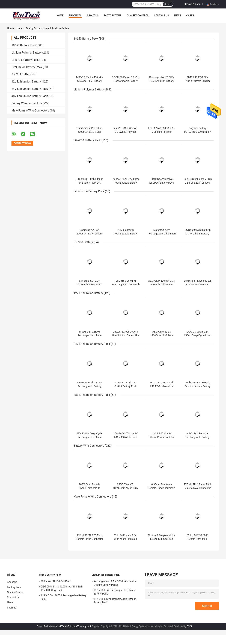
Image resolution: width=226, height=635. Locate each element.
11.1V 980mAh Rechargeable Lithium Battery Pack (114, 592)
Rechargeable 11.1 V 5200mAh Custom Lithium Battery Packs (115, 583)
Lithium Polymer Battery (26, 52)
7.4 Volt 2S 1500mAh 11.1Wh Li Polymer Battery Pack (125, 132)
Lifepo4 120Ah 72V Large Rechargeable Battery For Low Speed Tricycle (126, 183)
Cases (190, 15)
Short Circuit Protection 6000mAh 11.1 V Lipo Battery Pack (89, 132)
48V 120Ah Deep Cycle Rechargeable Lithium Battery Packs (89, 437)
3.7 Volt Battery (21, 74)
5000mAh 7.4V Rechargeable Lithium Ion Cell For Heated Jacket (161, 233)
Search (167, 4)
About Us (93, 15)
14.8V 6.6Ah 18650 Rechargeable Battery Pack (63, 597)
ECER (189, 626)
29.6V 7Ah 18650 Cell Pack (56, 581)
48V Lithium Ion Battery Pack (29, 96)
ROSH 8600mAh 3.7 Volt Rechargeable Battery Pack (125, 81)
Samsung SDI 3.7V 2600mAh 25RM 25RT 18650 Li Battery (89, 284)
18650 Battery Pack (23, 45)
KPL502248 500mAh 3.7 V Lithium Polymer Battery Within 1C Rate (161, 132)
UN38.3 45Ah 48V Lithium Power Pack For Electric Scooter (161, 437)
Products (75, 15)
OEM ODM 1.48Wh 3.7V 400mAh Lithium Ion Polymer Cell (161, 284)
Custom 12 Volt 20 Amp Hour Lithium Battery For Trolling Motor (125, 335)
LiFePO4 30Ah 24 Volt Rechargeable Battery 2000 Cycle (89, 386)
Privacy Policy (43, 626)
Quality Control (138, 15)
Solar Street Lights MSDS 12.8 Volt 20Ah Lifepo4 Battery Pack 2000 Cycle (197, 183)
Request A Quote (192, 4)
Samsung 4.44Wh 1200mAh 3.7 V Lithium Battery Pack (89, 233)
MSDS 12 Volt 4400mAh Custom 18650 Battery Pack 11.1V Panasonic (89, 81)
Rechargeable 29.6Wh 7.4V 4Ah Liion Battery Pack (161, 81)
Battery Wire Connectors (26, 103)
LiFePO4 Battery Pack (25, 59)
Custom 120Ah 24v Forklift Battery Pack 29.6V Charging (125, 386)
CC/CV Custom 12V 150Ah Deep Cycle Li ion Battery (197, 335)
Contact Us (161, 15)
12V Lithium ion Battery (26, 81)
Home (60, 15)
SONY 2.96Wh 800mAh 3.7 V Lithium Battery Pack (198, 233)
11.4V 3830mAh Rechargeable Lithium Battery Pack (115, 601)
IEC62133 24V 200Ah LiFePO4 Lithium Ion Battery (161, 386)
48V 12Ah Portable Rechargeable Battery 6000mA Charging (197, 437)
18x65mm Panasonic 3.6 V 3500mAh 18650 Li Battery (197, 284)
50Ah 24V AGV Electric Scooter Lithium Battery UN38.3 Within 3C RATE (197, 386)
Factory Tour (113, 15)
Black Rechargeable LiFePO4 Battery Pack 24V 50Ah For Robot (161, 183)
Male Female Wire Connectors (30, 110)
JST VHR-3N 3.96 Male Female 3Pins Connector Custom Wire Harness (89, 539)
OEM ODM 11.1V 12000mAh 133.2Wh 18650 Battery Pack (161, 335)
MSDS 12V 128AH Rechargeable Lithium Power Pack (90, 335)
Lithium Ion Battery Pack (26, 67)
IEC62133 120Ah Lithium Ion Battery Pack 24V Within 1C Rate (89, 183)
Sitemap (11, 607)
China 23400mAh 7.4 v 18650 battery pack (71, 626)
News (177, 15)
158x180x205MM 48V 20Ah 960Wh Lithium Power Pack (126, 437)
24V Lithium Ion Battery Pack (29, 88)
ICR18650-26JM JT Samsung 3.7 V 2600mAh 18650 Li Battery (125, 284)
